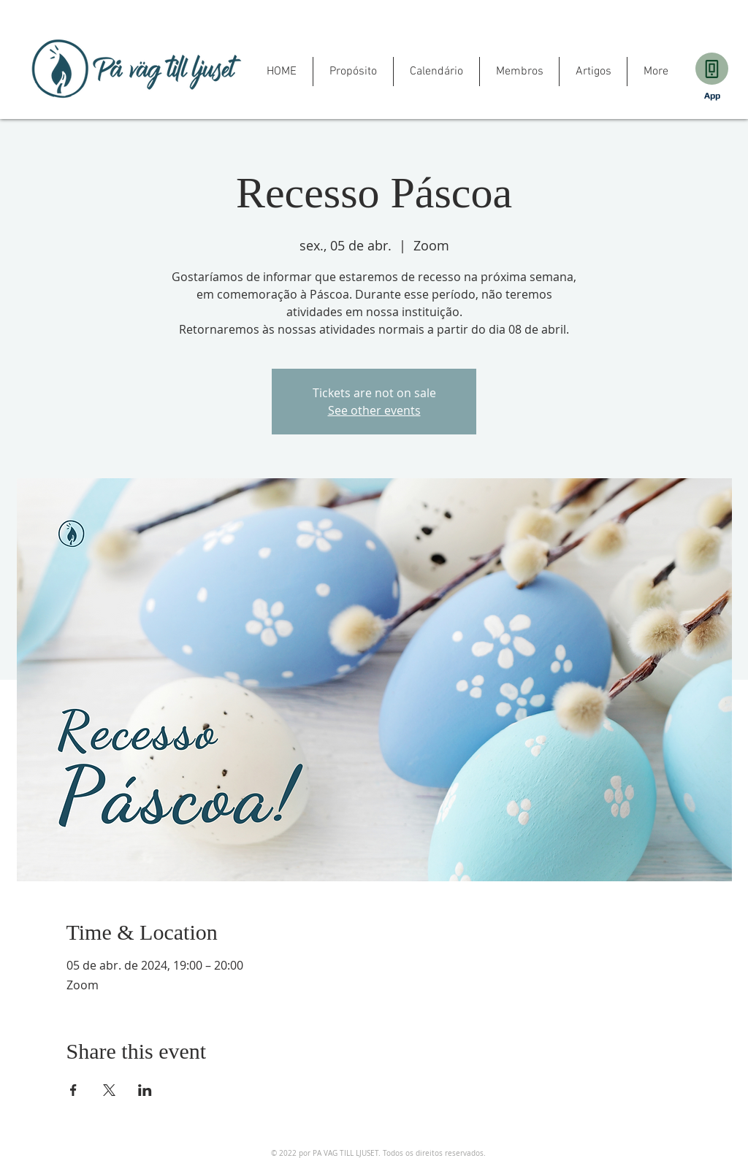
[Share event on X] (109, 1090)
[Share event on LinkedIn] (145, 1090)
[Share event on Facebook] (73, 1090)
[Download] (711, 69)
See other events (374, 410)
